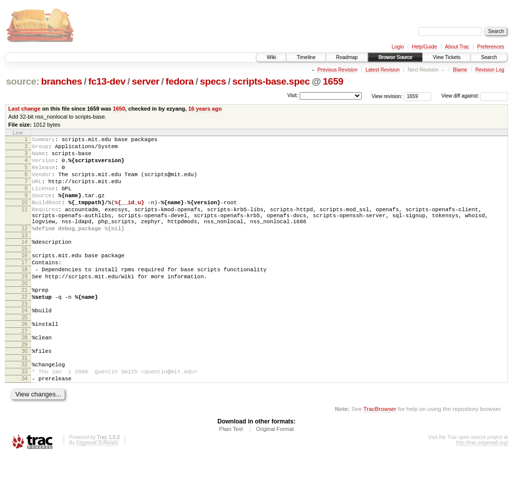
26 (25, 357)
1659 (333, 81)
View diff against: (474, 96)
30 (25, 387)
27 (25, 365)
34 (25, 419)
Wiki (271, 57)
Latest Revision (382, 70)
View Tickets (446, 57)
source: (22, 81)
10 (25, 216)
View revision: (387, 96)
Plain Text (231, 471)
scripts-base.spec (271, 81)
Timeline (306, 57)
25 (25, 350)
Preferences (490, 47)
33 (25, 410)
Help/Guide (424, 47)
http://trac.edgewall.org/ (482, 484)
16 (25, 278)
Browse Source (395, 57)
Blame (460, 70)
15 (25, 271)
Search (489, 57)
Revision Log (489, 70)
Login (398, 47)
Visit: (292, 95)
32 (25, 402)
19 (25, 303)
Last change (25, 109)
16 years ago (205, 109)
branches (61, 81)
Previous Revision (337, 70)
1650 (119, 109)
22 (25, 327)
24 (25, 342)
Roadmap (347, 57)
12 (25, 248)
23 (25, 335)
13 (25, 256)
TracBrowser (379, 450)
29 (25, 380)
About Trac (457, 47)
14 (25, 263)
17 (25, 286)
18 (25, 295)
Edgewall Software (97, 484)
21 (25, 318)
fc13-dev (106, 81)
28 (25, 372)
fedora (180, 81)
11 (25, 224)
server (145, 81)
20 (25, 312)
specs (213, 81)
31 (25, 395)
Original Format (275, 471)
